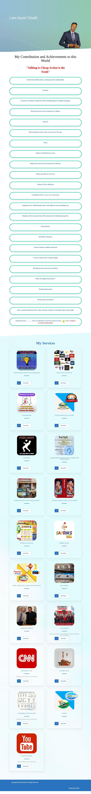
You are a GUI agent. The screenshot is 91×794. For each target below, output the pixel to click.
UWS (77, 791)
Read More (23, 383)
